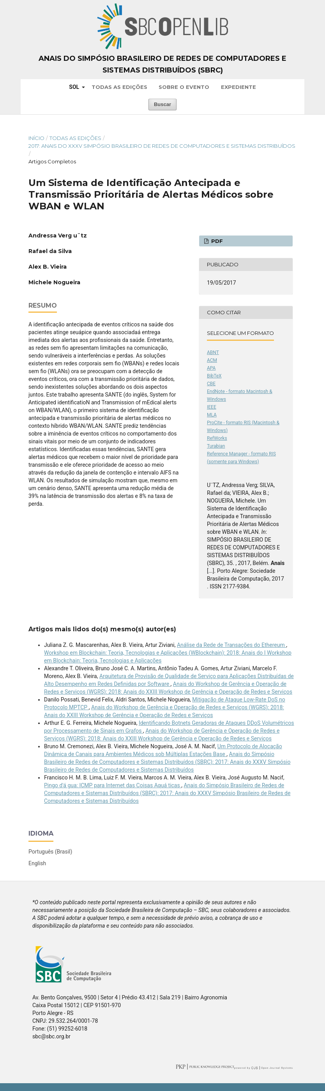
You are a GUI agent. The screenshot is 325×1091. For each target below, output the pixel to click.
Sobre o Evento (184, 87)
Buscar (162, 104)
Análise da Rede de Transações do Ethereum (231, 645)
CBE (211, 383)
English (37, 863)
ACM (212, 360)
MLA (212, 415)
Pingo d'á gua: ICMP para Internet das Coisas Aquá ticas (112, 785)
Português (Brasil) (50, 851)
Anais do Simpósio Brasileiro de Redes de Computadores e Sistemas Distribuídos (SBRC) (162, 64)
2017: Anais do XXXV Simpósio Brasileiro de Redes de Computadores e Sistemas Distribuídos (161, 146)
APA (211, 368)
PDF (216, 241)
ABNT (213, 352)
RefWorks (217, 438)
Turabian (216, 446)
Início (36, 138)
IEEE (211, 407)
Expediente (238, 87)
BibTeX (214, 376)
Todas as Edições (119, 87)
